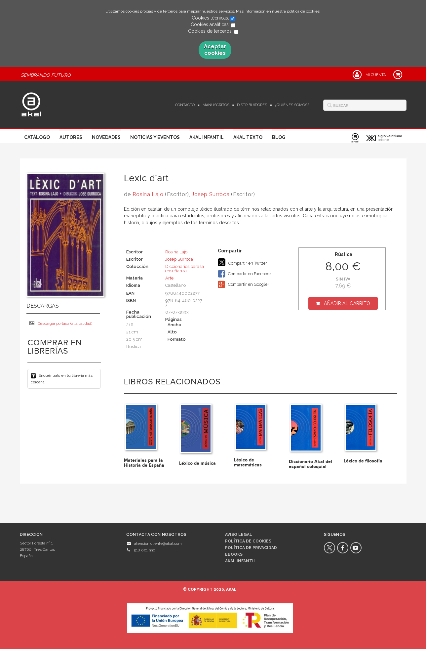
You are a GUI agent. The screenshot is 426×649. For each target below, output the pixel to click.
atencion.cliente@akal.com (158, 543)
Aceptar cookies (215, 49)
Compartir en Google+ (243, 284)
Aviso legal (238, 534)
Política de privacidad (251, 547)
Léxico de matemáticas (248, 462)
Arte (169, 278)
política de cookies (303, 11)
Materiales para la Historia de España (144, 462)
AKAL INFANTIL (240, 561)
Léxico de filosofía (363, 461)
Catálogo (37, 137)
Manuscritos (216, 105)
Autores (70, 137)
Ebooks (234, 554)
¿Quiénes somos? (292, 105)
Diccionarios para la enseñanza (184, 268)
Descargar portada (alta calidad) (60, 323)
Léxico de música (197, 463)
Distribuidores (252, 105)
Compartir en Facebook (245, 274)
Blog (279, 137)
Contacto (185, 105)
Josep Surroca (210, 194)
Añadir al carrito (347, 303)
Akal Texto (247, 137)
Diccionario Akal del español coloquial (310, 464)
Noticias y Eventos (155, 137)
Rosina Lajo (148, 194)
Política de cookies (248, 541)
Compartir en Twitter (242, 262)
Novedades (106, 137)
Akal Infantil (206, 137)
